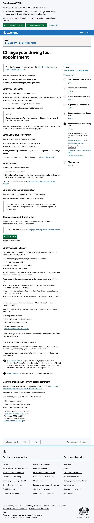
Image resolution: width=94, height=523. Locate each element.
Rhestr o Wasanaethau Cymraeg (15, 508)
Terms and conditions (59, 506)
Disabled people (9, 489)
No (38, 442)
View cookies (53, 25)
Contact (46, 506)
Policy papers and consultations (75, 481)
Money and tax (38, 481)
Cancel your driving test (75, 155)
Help (5, 506)
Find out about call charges (14, 421)
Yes (27, 442)
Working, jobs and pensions (43, 493)
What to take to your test (75, 143)
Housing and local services (43, 477)
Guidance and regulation (73, 473)
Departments (69, 464)
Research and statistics (72, 477)
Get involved (68, 493)
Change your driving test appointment (75, 147)
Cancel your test (13, 361)
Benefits (6, 464)
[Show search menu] (88, 32)
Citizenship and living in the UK (14, 481)
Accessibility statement (32, 506)
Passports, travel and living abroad (46, 485)
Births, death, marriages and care (15, 468)
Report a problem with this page (77, 442)
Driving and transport (11, 493)
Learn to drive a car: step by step (21, 42)
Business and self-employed (13, 473)
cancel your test (48, 157)
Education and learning (41, 464)
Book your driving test (79, 140)
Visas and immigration (41, 489)
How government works (72, 489)
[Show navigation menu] (80, 32)
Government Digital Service (39, 508)
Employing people (40, 468)
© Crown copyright (84, 517)
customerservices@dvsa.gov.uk (16, 329)
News (66, 468)
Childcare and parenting (12, 477)
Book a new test (13, 373)
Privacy (11, 506)
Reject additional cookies (36, 25)
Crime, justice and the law (12, 485)
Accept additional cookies (14, 25)
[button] (10, 236)
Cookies (19, 506)
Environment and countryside (44, 473)
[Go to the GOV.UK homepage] (10, 32)
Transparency (69, 485)
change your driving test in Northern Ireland (44, 230)
